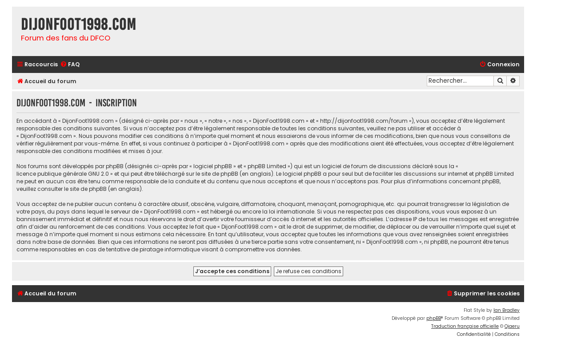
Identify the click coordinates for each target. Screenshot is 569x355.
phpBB (433, 318)
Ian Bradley (506, 310)
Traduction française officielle (465, 326)
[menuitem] (70, 65)
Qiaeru (512, 326)
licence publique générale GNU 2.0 (62, 174)
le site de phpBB (217, 174)
